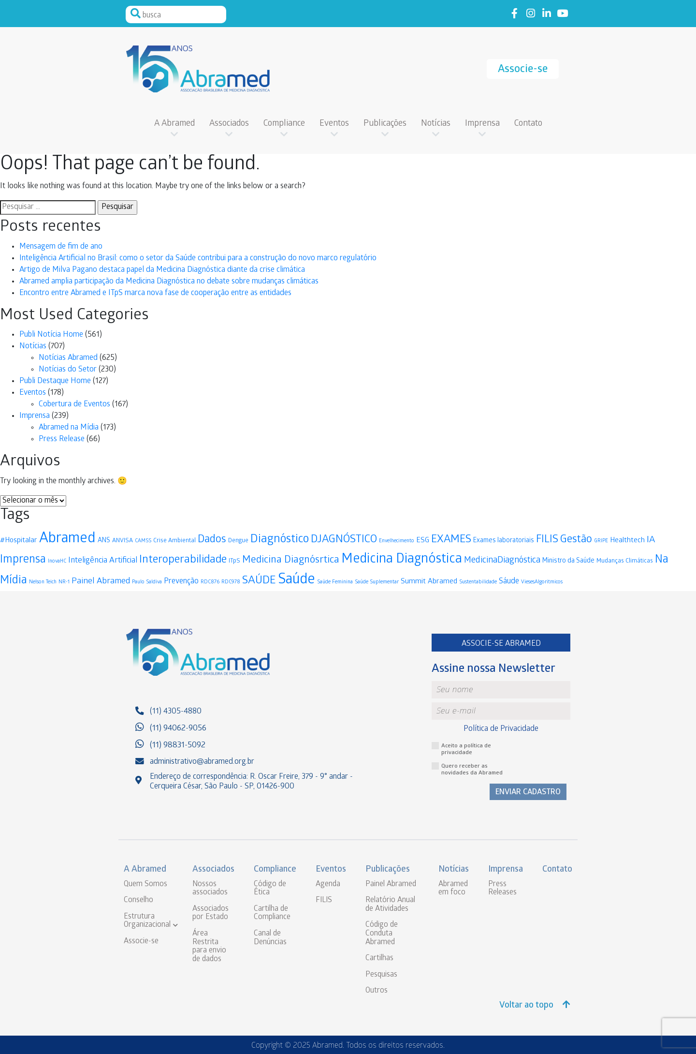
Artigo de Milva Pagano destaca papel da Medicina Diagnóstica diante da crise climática (162, 270)
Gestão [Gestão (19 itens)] (576, 540)
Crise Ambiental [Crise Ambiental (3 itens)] (174, 541)
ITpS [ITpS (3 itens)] (234, 561)
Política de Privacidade (501, 729)
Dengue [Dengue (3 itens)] (238, 541)
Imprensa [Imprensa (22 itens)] (23, 560)
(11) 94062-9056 (178, 729)
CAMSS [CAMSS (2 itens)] (143, 541)
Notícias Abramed (68, 358)
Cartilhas (379, 958)
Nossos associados (210, 889)
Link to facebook (514, 14)
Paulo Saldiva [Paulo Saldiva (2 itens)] (147, 582)
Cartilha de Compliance (272, 913)
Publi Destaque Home (55, 381)
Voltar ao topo (534, 1005)
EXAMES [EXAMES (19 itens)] (451, 540)
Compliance (284, 124)
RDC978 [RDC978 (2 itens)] (230, 582)
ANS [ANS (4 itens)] (104, 541)
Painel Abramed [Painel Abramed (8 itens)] (101, 582)
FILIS (324, 900)
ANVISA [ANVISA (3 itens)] (122, 541)
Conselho (138, 900)
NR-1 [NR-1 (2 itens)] (64, 582)
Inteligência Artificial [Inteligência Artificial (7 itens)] (102, 561)
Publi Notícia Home (51, 335)
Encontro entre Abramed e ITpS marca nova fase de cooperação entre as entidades (155, 293)
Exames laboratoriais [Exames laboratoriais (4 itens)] (503, 541)
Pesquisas (381, 975)
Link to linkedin (546, 14)
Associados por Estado (210, 913)
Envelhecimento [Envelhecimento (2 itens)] (396, 541)
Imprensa (482, 124)
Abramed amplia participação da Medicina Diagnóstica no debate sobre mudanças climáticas (169, 281)
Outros (376, 990)
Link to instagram (530, 14)
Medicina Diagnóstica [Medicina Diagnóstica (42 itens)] (401, 560)
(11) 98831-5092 (177, 746)
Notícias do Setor (68, 369)
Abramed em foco (453, 889)
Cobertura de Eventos (74, 404)
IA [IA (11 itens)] (651, 540)
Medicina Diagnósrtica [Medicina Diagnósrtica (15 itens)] (290, 560)
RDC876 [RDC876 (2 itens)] (210, 582)
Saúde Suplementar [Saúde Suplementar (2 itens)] (377, 582)
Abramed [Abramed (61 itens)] (67, 539)
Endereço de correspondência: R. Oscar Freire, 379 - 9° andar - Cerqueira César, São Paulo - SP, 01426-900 (251, 781)
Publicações (384, 124)
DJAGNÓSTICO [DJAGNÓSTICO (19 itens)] (344, 540)
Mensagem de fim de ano (60, 247)
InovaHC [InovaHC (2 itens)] (57, 561)
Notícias (435, 124)
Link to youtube (562, 14)
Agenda (328, 884)
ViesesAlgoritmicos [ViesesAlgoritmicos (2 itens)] (542, 582)
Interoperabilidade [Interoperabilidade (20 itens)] (183, 560)
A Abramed (174, 124)
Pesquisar (135, 13)
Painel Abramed (390, 884)
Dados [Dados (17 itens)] (212, 540)
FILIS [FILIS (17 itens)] (547, 540)
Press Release (62, 439)
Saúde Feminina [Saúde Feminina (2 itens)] (335, 582)
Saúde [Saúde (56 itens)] (296, 580)
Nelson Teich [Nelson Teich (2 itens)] (43, 582)
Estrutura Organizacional (147, 921)
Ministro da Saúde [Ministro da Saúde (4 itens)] (568, 561)
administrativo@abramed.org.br (202, 762)
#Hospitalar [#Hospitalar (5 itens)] (18, 540)
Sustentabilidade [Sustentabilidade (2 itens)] (478, 582)
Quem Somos (145, 884)
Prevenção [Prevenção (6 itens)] (181, 581)
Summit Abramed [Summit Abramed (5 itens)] (429, 582)
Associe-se (523, 69)
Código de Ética (270, 889)
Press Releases (502, 889)
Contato (528, 124)
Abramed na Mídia (69, 427)
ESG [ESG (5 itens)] (422, 540)
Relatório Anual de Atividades (390, 905)
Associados (229, 124)
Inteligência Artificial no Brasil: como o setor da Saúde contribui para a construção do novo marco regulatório (198, 258)
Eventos (334, 124)
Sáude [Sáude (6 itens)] (509, 581)
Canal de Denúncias (270, 938)
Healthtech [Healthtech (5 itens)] (627, 540)
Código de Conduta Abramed (381, 933)
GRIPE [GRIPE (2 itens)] (601, 541)
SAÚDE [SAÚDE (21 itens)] (259, 581)
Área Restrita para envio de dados (209, 946)
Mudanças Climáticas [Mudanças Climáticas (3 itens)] (624, 561)
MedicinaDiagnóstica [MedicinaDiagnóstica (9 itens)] (502, 561)
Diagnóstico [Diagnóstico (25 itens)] (279, 540)
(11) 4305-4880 (176, 711)
